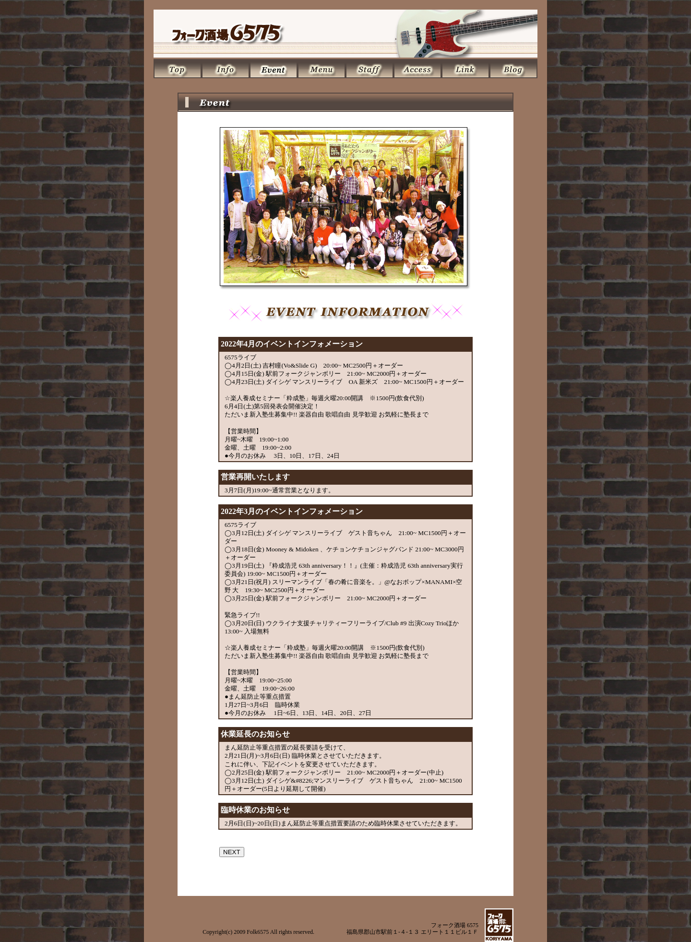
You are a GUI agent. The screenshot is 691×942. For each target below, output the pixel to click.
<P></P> (345, 595)
